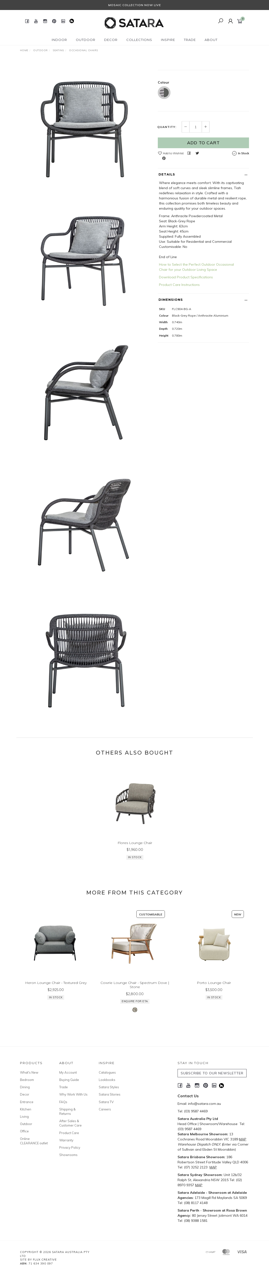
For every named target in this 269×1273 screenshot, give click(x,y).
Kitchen (25, 1109)
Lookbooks (107, 1080)
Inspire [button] (168, 40)
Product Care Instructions (179, 322)
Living (24, 1116)
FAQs (63, 1102)
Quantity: (166, 164)
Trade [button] (190, 40)
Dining (25, 1087)
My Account (68, 1072)
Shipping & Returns (67, 1111)
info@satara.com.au (204, 1103)
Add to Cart (203, 180)
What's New (29, 1072)
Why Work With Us (73, 1094)
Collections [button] (139, 40)
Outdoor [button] (85, 40)
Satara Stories (109, 1094)
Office (24, 1131)
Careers (105, 1109)
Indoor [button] (59, 40)
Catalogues (107, 1072)
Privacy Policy (69, 1147)
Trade (63, 1087)
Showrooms (68, 1155)
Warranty (66, 1140)
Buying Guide (69, 1080)
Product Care (69, 1133)
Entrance (26, 1102)
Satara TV (106, 1102)
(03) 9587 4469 (196, 1111)
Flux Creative (45, 1259)
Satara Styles (109, 1087)
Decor (24, 1094)
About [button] (211, 40)
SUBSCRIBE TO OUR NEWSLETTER (212, 1073)
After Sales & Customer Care (70, 1123)
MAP (242, 1139)
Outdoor (26, 1124)
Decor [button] (111, 40)
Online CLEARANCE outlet (34, 1141)
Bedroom (27, 1080)
